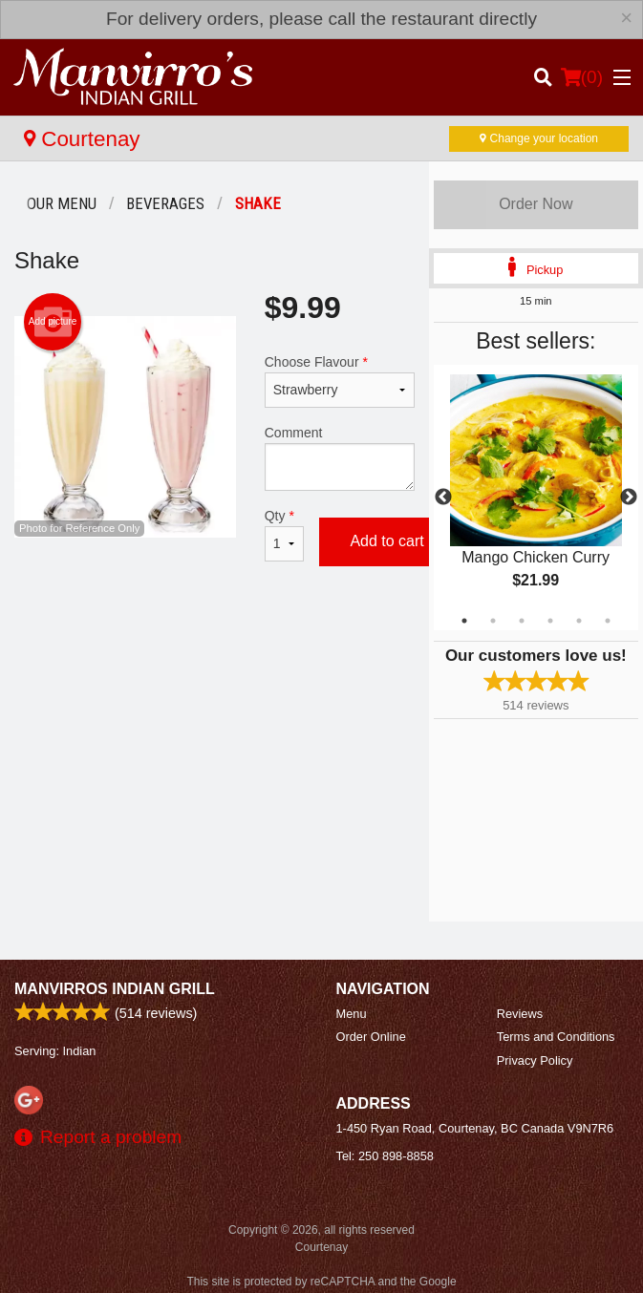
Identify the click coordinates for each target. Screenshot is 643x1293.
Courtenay (82, 139)
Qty (285, 535)
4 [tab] (550, 620)
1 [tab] (464, 620)
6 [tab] (607, 620)
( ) (582, 77)
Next (628, 497)
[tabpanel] (536, 497)
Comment (340, 458)
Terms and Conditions (556, 1036)
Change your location (539, 138)
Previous (443, 497)
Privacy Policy (535, 1060)
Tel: (385, 1156)
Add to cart (386, 541)
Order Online (371, 1036)
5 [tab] (579, 620)
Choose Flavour (340, 381)
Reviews (520, 1014)
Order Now (535, 204)
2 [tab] (493, 620)
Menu (351, 1014)
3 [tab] (521, 620)
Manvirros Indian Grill (114, 989)
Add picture (53, 321)
